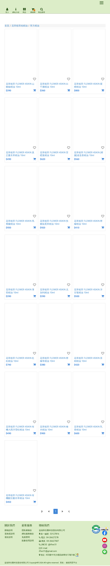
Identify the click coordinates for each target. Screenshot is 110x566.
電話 (43, 538)
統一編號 (45, 534)
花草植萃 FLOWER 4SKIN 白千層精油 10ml (54, 85)
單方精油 (34, 25)
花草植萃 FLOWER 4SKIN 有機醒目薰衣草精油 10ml (20, 497)
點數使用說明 (28, 541)
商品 (24, 10)
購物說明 (9, 531)
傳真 (43, 541)
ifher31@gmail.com (48, 552)
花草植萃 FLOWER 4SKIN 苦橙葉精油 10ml (54, 154)
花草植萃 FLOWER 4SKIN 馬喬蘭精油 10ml (20, 222)
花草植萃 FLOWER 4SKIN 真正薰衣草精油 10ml (20, 154)
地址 (43, 555)
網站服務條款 (28, 534)
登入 (7, 10)
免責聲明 (26, 538)
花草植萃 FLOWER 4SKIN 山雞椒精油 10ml (20, 85)
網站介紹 (15, 10)
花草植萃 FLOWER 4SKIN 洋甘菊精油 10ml (88, 291)
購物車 (33, 10)
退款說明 (9, 538)
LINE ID (44, 545)
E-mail (44, 549)
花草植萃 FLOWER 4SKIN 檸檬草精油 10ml (54, 359)
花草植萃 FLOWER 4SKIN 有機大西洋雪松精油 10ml (20, 428)
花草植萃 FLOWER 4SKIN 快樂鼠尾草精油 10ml (54, 222)
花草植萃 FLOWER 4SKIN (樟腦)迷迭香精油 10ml (88, 154)
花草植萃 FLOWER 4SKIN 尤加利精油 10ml (54, 291)
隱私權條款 (27, 531)
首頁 (7, 25)
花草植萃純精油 (20, 25)
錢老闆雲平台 (71, 563)
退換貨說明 (10, 534)
